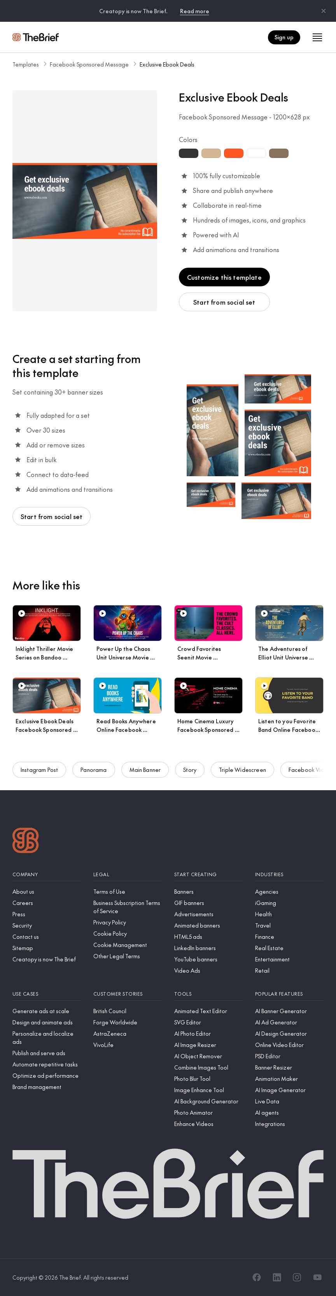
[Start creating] (208, 874)
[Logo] (25, 841)
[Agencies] (289, 891)
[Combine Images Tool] (208, 1067)
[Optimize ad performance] (46, 1076)
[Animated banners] (208, 925)
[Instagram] (297, 1277)
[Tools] (208, 994)
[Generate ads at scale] (46, 1011)
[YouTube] (317, 1277)
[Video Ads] (208, 970)
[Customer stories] (127, 994)
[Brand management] (46, 1087)
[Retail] (289, 970)
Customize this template (224, 277)
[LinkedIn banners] (208, 948)
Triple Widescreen (242, 774)
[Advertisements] (208, 914)
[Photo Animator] (208, 1112)
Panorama (93, 774)
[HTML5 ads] (208, 937)
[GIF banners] (208, 903)
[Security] (46, 925)
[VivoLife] (127, 1045)
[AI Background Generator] (208, 1101)
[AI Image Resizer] (208, 1045)
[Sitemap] (46, 948)
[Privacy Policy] (127, 922)
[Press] (46, 914)
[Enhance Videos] (208, 1124)
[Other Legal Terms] (127, 956)
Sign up (284, 37)
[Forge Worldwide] (127, 1022)
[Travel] (289, 925)
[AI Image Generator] (289, 1090)
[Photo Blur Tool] (208, 1079)
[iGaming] (289, 903)
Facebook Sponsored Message (89, 64)
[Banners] (208, 891)
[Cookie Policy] (127, 933)
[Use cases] (46, 994)
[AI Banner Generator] (289, 1011)
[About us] (46, 891)
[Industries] (289, 874)
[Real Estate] (289, 948)
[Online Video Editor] (289, 1045)
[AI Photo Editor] (208, 1033)
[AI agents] (289, 1112)
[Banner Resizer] (289, 1067)
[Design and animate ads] (46, 1022)
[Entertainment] (289, 959)
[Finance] (289, 937)
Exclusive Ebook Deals (167, 64)
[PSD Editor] (289, 1056)
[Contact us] (46, 937)
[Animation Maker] (289, 1079)
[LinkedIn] (277, 1277)
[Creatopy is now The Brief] (46, 959)
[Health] (289, 914)
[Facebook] (256, 1277)
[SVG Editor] (208, 1022)
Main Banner (145, 774)
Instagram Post (39, 774)
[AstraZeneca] (127, 1033)
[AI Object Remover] (208, 1056)
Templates (25, 64)
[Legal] (127, 874)
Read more (194, 11)
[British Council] (127, 1011)
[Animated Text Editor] (208, 1011)
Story (189, 774)
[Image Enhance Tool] (208, 1090)
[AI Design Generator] (289, 1033)
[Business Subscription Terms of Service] (127, 907)
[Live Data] (289, 1101)
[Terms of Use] (127, 891)
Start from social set (224, 302)
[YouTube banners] (208, 959)
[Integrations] (289, 1124)
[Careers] (46, 903)
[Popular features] (289, 994)
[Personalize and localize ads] (46, 1037)
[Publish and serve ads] (46, 1053)
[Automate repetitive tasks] (46, 1064)
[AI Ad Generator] (289, 1022)
